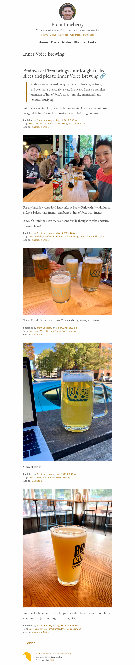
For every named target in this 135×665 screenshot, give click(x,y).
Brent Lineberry (44, 120)
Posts (55, 42)
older (31, 643)
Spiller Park (98, 236)
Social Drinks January (65, 331)
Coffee (48, 236)
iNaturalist (88, 34)
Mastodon (63, 34)
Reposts (60, 653)
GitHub (53, 34)
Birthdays (39, 236)
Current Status (42, 477)
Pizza (71, 123)
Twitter (46, 632)
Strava (44, 34)
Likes (65, 653)
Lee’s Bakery (85, 236)
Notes (66, 42)
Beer (31, 123)
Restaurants (81, 123)
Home (43, 42)
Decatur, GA (41, 123)
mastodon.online (40, 126)
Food (55, 236)
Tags (69, 653)
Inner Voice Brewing (57, 123)
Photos (79, 42)
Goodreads (75, 34)
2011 (52, 660)
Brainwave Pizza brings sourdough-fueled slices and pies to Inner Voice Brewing (64, 73)
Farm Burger (54, 628)
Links (92, 42)
